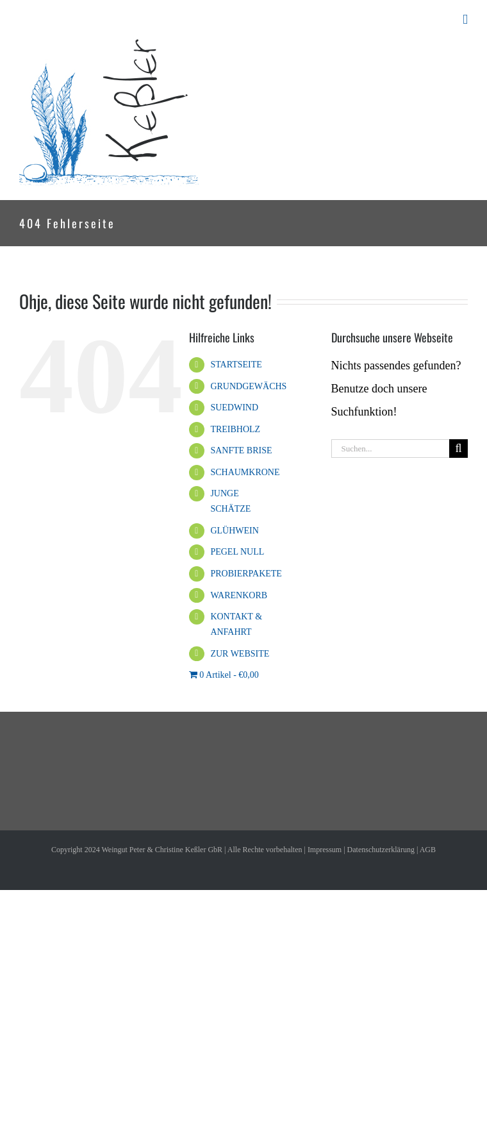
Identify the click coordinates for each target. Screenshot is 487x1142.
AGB (428, 849)
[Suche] (458, 448)
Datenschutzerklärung (381, 849)
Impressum (325, 849)
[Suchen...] (390, 448)
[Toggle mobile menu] (465, 19)
